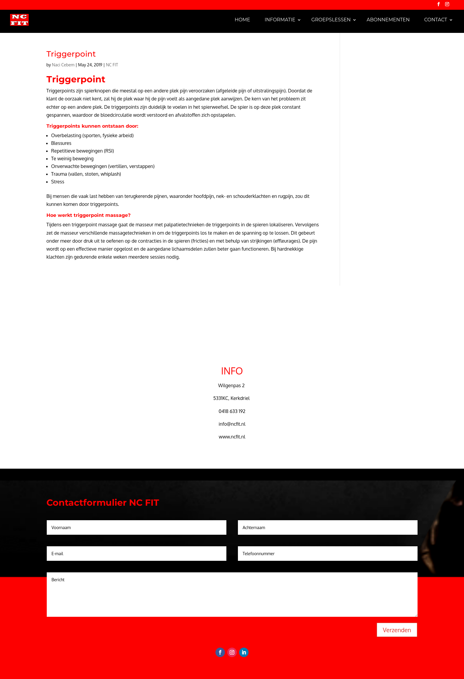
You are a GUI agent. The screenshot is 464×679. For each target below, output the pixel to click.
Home (242, 20)
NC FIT (112, 64)
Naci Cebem (63, 64)
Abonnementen (388, 20)
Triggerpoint (71, 54)
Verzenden (397, 630)
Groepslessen (331, 20)
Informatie (280, 20)
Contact (435, 20)
